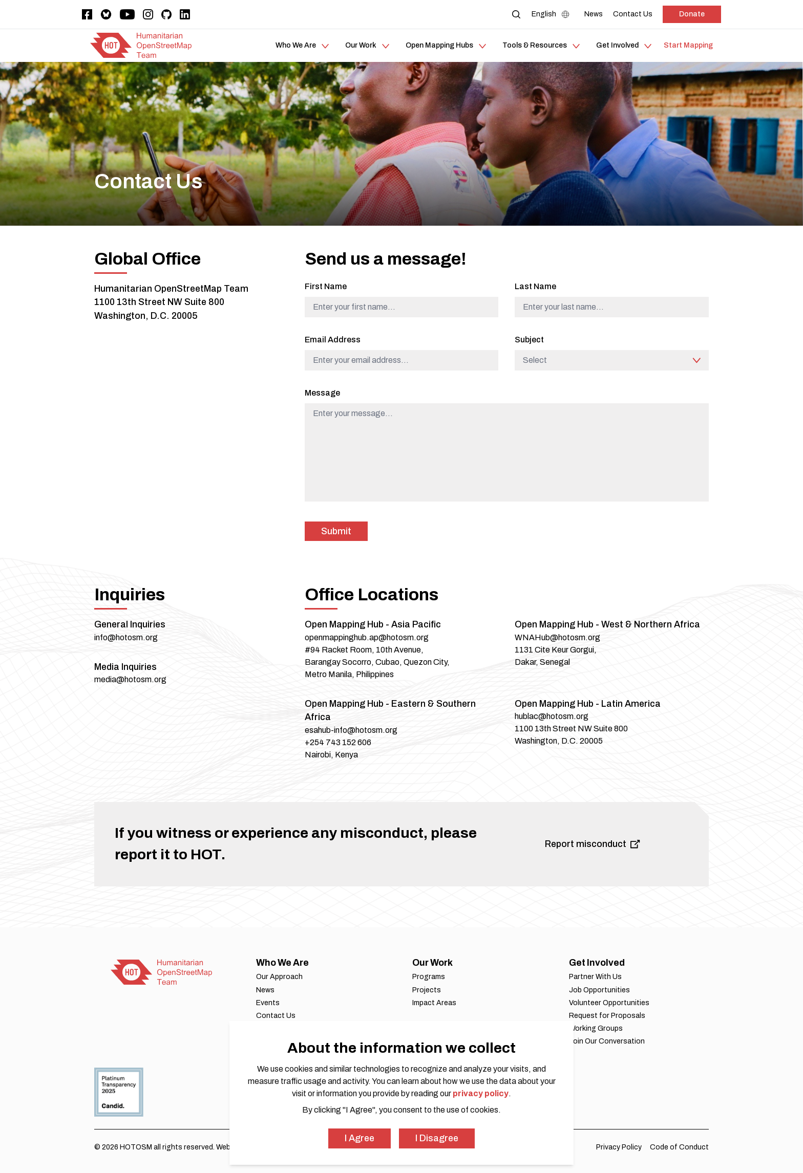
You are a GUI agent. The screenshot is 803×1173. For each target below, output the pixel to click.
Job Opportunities (599, 990)
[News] (593, 14)
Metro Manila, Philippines (349, 674)
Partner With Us (595, 977)
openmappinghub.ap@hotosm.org (367, 637)
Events (268, 1003)
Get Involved (597, 963)
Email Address (333, 339)
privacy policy (481, 1093)
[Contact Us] (632, 14)
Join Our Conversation (607, 1041)
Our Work (432, 963)
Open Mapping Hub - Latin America (588, 704)
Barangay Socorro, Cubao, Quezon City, (377, 662)
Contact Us (275, 1015)
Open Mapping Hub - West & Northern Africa (607, 624)
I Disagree (436, 1138)
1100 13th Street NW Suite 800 (159, 302)
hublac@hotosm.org (551, 716)
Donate (692, 14)
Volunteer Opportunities (609, 1003)
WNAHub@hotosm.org (557, 637)
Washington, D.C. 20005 (146, 316)
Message (322, 392)
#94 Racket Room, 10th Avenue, (364, 649)
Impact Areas (434, 1003)
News (265, 990)
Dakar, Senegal (542, 662)
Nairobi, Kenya (331, 754)
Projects (426, 990)
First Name (326, 286)
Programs (428, 977)
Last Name (535, 286)
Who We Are (282, 963)
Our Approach (279, 977)
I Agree (359, 1138)
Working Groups (596, 1028)
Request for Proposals (607, 1015)
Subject (529, 339)
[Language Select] (553, 14)
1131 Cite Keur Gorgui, (556, 649)
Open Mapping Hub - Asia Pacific (373, 624)
